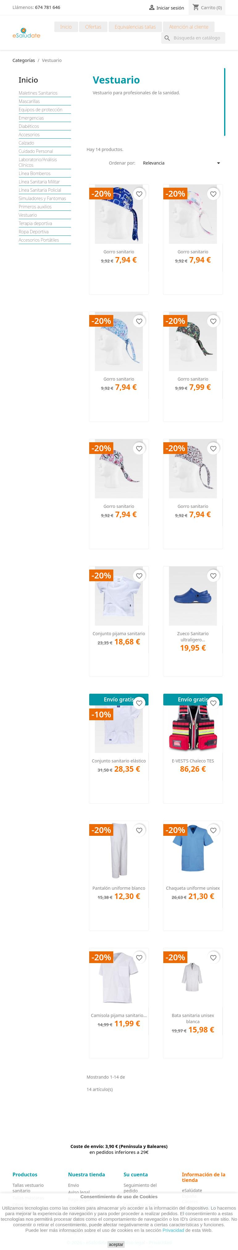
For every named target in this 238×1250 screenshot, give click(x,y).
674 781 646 (48, 7)
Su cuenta (136, 1174)
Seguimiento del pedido (140, 1188)
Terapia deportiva (35, 223)
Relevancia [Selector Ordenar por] (182, 163)
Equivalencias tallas (135, 26)
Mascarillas (29, 101)
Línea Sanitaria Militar (39, 182)
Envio (73, 1185)
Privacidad (173, 1230)
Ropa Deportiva (34, 232)
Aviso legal (79, 1192)
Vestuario (28, 215)
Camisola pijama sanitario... (119, 1015)
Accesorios (29, 134)
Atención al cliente (188, 26)
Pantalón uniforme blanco (119, 888)
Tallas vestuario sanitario (28, 1188)
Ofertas (93, 26)
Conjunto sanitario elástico (119, 761)
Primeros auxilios (35, 207)
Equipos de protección (41, 109)
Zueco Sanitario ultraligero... (193, 637)
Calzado (26, 143)
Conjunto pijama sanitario (119, 633)
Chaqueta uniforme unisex (193, 888)
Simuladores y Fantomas (42, 198)
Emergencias (31, 118)
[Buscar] (193, 38)
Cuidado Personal (36, 151)
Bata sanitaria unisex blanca (193, 1018)
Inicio (66, 26)
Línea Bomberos (35, 173)
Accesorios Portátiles (39, 240)
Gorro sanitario (118, 252)
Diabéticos (29, 126)
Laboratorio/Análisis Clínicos (38, 162)
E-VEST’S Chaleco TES (193, 761)
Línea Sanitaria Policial (40, 190)
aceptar (116, 1244)
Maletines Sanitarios (38, 93)
